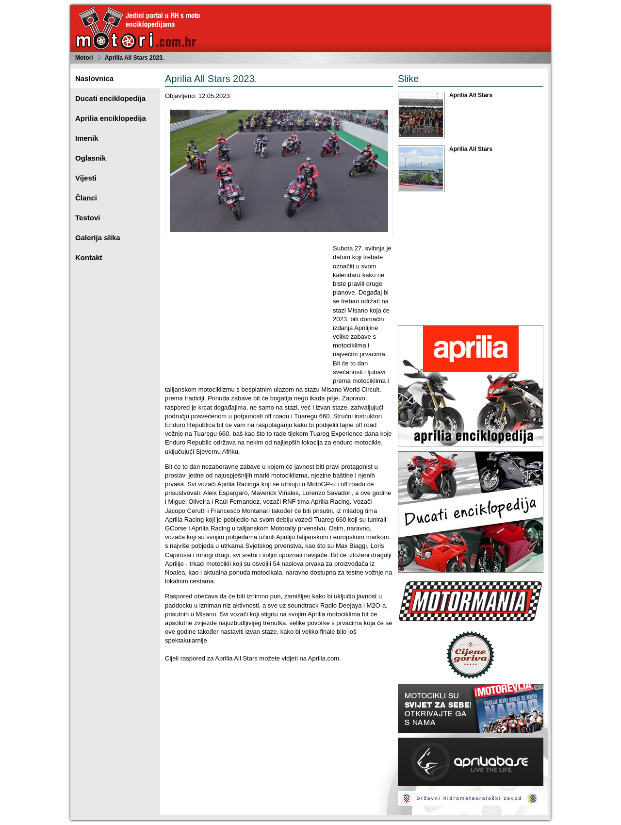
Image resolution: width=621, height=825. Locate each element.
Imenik (86, 138)
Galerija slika (97, 237)
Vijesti (86, 178)
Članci (86, 198)
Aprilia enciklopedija (110, 118)
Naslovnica (94, 78)
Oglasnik (90, 158)
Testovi (87, 218)
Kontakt (88, 257)
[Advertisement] (246, 312)
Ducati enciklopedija (110, 98)
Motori (84, 57)
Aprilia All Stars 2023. (134, 57)
